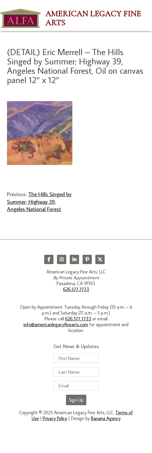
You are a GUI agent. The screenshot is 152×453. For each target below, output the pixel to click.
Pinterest (87, 259)
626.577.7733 (76, 289)
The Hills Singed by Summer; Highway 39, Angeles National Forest (39, 201)
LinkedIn (74, 259)
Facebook (48, 259)
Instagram (61, 259)
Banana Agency (106, 418)
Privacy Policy (55, 418)
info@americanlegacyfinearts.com (56, 324)
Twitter (100, 259)
